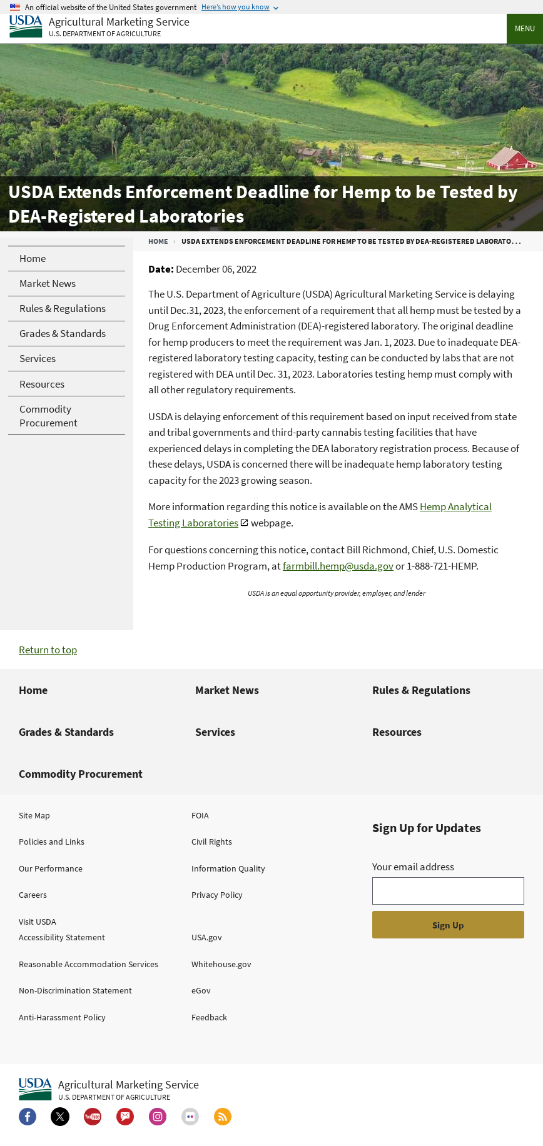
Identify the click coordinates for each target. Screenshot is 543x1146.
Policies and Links (51, 841)
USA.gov (206, 937)
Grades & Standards (66, 732)
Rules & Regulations (421, 690)
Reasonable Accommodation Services (88, 964)
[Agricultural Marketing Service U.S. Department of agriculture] (99, 27)
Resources (397, 732)
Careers (33, 894)
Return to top (48, 649)
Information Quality (228, 868)
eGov (201, 990)
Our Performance (51, 868)
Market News (227, 690)
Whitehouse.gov (221, 964)
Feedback (209, 1017)
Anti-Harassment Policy (62, 1017)
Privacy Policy (217, 894)
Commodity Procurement (81, 774)
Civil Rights (211, 841)
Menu (525, 28)
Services (215, 732)
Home (158, 241)
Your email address (413, 866)
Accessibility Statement (62, 937)
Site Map (34, 815)
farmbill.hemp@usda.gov (338, 566)
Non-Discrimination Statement (75, 990)
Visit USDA (37, 921)
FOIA (200, 815)
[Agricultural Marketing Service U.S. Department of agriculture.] (109, 1090)
